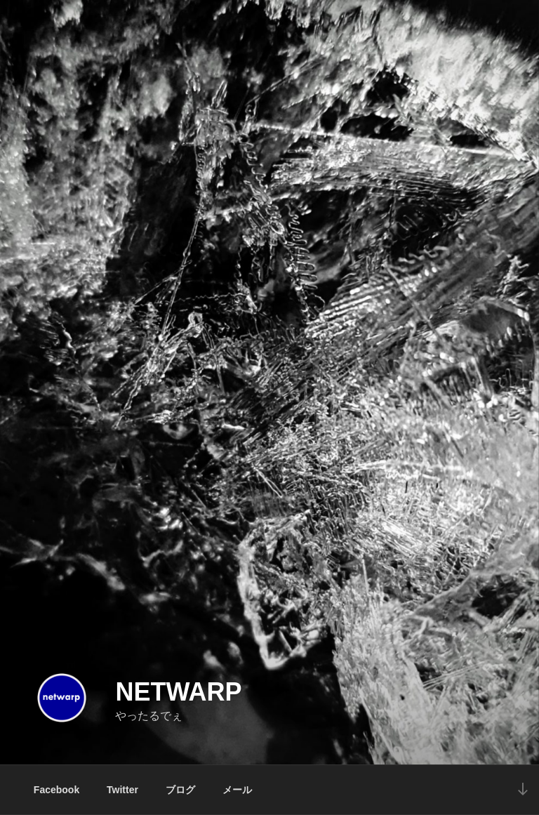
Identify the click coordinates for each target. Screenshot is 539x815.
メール (237, 789)
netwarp (178, 691)
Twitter (122, 789)
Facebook (56, 789)
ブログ (180, 789)
